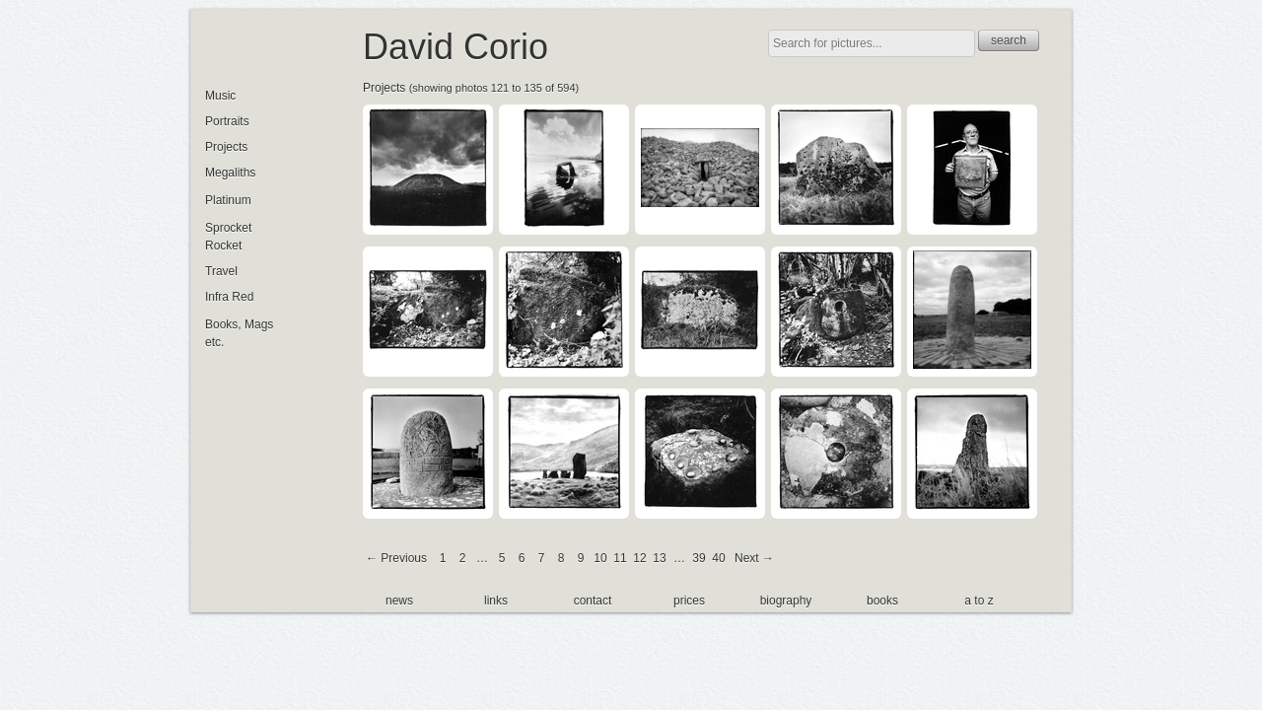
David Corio (455, 47)
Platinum (228, 200)
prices (689, 600)
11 (619, 558)
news (399, 600)
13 (659, 558)
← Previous (396, 558)
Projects (384, 88)
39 (698, 558)
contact (593, 600)
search (1008, 40)
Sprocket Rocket (228, 236)
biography (786, 600)
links (496, 600)
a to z (978, 600)
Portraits (227, 121)
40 (718, 558)
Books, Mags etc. (239, 333)
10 (600, 558)
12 (639, 558)
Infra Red (229, 297)
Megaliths (230, 172)
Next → (754, 558)
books (882, 600)
